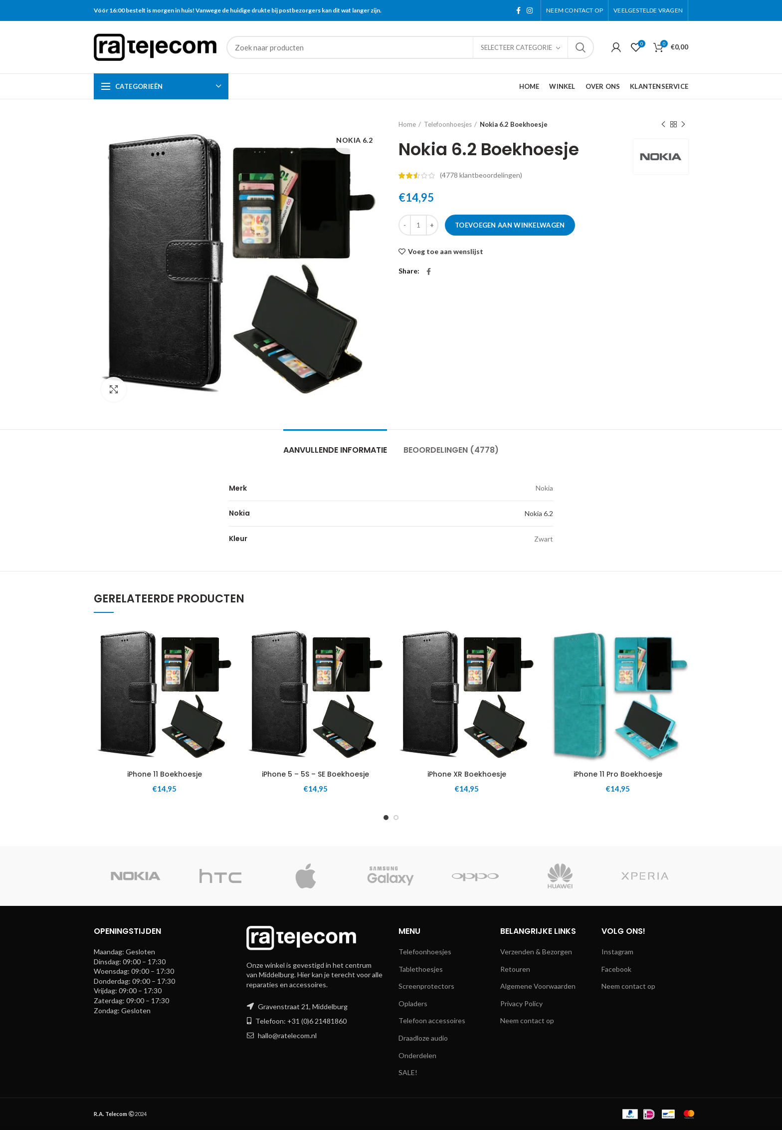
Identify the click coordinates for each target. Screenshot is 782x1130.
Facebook (616, 969)
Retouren (515, 969)
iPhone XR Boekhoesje (466, 774)
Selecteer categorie (516, 47)
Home (407, 124)
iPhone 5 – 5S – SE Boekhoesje (315, 774)
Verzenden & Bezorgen (536, 951)
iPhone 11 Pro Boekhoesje (618, 774)
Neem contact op (527, 1020)
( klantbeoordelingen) (481, 175)
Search (580, 47)
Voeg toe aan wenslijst (445, 251)
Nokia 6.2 (539, 513)
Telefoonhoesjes (448, 124)
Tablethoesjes (420, 969)
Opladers (412, 1003)
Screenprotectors (426, 986)
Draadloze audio (423, 1038)
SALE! (407, 1072)
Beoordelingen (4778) (451, 450)
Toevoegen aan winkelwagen (510, 225)
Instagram (617, 951)
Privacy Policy (521, 1003)
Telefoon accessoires (431, 1020)
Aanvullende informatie (335, 450)
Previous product (663, 124)
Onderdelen (417, 1055)
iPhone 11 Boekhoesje (164, 774)
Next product (683, 124)
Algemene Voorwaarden (538, 986)
